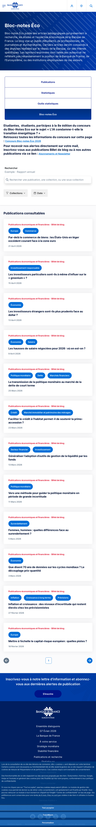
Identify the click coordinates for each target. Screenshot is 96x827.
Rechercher (11, 168)
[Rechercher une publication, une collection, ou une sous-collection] (48, 179)
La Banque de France (48, 735)
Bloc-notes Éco (48, 114)
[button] (16, 193)
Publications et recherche (48, 756)
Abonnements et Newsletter (54, 153)
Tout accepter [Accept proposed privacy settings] (48, 808)
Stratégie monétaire (48, 746)
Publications (48, 82)
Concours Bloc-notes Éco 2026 (23, 141)
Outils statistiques (48, 103)
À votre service (48, 741)
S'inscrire (48, 693)
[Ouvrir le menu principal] (4, 6)
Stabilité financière (48, 751)
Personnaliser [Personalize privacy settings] (48, 823)
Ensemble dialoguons (48, 726)
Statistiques (48, 92)
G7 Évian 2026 (48, 730)
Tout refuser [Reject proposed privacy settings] (48, 815)
